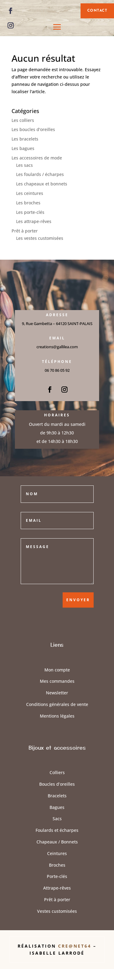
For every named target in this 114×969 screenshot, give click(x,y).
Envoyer (78, 599)
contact (97, 11)
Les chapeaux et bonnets (41, 184)
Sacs (57, 818)
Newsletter (57, 693)
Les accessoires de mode (37, 158)
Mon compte (57, 670)
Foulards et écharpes (57, 830)
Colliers (57, 772)
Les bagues (23, 148)
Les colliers (23, 120)
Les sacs (24, 165)
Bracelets (57, 796)
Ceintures (57, 853)
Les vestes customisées (39, 238)
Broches (57, 865)
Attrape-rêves (57, 888)
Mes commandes (57, 681)
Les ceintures (29, 193)
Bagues (57, 807)
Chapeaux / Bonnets (57, 842)
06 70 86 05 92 (57, 370)
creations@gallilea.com (57, 346)
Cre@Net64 (75, 946)
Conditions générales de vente (57, 704)
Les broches (28, 203)
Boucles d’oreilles (57, 784)
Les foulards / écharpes (40, 174)
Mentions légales (57, 716)
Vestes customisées (57, 911)
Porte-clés (57, 876)
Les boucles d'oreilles (33, 129)
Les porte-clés (30, 212)
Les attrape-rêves (33, 221)
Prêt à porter (25, 231)
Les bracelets (25, 139)
